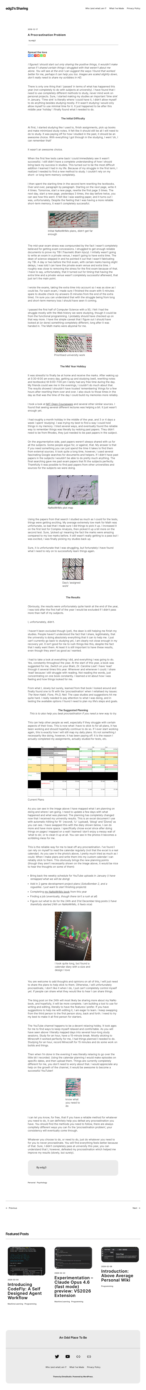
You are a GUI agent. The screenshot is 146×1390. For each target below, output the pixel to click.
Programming (30, 1304)
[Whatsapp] (41, 55)
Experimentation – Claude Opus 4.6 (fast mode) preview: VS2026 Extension (74, 1287)
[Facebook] (29, 55)
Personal (31, 1182)
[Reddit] (38, 55)
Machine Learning (15, 1304)
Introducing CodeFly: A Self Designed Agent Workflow (25, 1291)
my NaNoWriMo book (57, 891)
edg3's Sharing (17, 8)
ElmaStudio (67, 1377)
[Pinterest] (35, 55)
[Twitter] (32, 55)
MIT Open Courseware (59, 404)
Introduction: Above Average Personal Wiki (117, 1276)
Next (135, 1208)
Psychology (42, 1182)
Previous (13, 1208)
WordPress (88, 1377)
